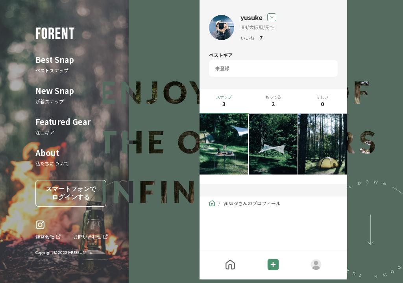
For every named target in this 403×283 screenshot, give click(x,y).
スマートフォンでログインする (71, 193)
